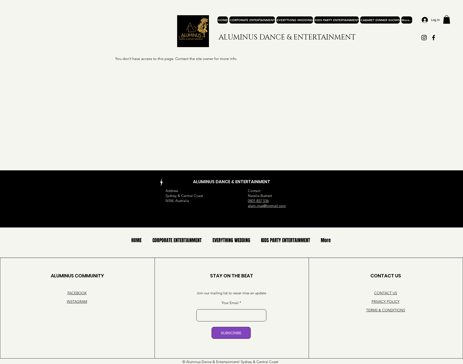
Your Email (230, 303)
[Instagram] (424, 37)
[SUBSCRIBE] (231, 333)
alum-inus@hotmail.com (267, 205)
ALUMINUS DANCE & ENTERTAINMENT (287, 37)
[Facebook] (433, 37)
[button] (446, 19)
